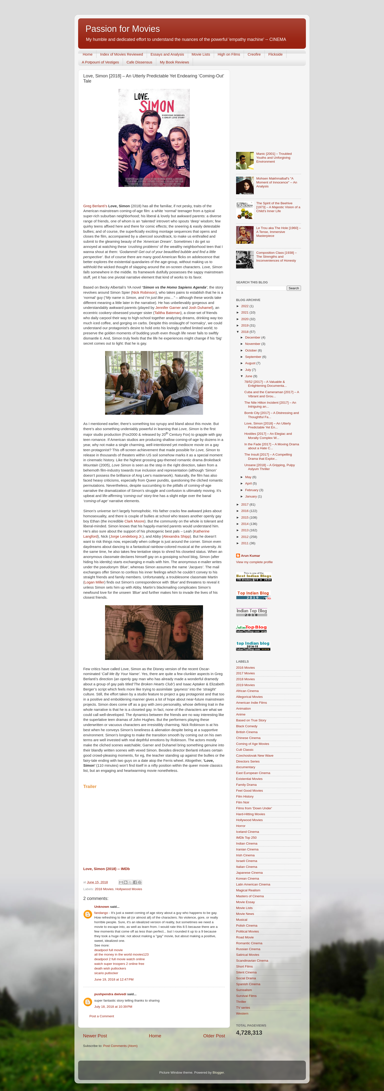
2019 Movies (245, 685)
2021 (245, 312)
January (251, 496)
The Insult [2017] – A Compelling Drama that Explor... (268, 456)
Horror (240, 826)
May (248, 477)
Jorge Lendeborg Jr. (126, 536)
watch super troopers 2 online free (119, 964)
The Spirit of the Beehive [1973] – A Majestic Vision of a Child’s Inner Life (278, 207)
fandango (101, 913)
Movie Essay (245, 902)
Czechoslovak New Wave (255, 755)
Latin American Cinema (253, 884)
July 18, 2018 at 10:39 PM (113, 1006)
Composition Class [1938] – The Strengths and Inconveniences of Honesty (276, 256)
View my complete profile (254, 562)
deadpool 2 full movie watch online (119, 959)
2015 (245, 517)
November (253, 344)
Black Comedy (246, 726)
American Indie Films (251, 702)
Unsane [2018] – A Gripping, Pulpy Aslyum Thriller (269, 467)
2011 (245, 543)
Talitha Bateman (167, 313)
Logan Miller (94, 582)
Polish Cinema (246, 925)
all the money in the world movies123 (121, 954)
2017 (245, 504)
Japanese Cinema (249, 872)
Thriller (241, 1002)
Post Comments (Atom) (120, 1046)
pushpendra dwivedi (110, 994)
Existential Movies (249, 779)
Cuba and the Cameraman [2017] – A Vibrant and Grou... (271, 394)
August (250, 363)
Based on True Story (251, 720)
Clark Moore (134, 521)
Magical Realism (248, 890)
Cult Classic (244, 750)
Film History (244, 796)
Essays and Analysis (167, 54)
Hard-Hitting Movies (250, 814)
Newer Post (95, 1035)
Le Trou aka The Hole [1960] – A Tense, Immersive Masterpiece (278, 232)
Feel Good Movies (249, 790)
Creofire (254, 54)
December (253, 337)
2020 (245, 319)
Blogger (218, 1072)
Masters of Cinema (250, 896)
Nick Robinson (144, 292)
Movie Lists (201, 54)
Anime (240, 714)
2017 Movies (245, 673)
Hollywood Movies (128, 889)
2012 (245, 537)
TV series (243, 1007)
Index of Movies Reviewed (121, 54)
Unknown (101, 907)
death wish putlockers (110, 968)
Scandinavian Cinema (252, 960)
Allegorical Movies (249, 697)
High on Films (229, 54)
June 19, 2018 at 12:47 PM (113, 979)
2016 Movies (245, 667)
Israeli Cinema (246, 861)
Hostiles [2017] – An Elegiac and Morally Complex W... (268, 435)
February (252, 490)
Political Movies (247, 931)
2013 (245, 530)
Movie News (245, 914)
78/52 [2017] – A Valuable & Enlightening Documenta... (265, 384)
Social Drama (246, 978)
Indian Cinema (246, 843)
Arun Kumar (250, 556)
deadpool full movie (108, 950)
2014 (245, 524)
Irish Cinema (245, 855)
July (248, 370)
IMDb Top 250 (246, 837)
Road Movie (245, 937)
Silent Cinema (246, 972)
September (253, 357)
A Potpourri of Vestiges (100, 62)
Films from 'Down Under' (254, 808)
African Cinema (247, 691)
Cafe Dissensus (139, 62)
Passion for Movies (122, 29)
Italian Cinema (246, 867)
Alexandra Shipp (176, 536)
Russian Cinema (248, 949)
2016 (245, 511)
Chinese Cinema (248, 738)
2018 (245, 332)
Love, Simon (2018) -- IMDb (106, 869)
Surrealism (244, 990)
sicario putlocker (106, 973)
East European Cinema (253, 773)
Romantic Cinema (249, 943)
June (249, 376)
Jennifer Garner (168, 308)
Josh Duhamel (200, 308)
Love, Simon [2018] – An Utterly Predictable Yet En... (267, 425)
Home (88, 54)
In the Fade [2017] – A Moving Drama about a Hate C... (271, 446)
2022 (245, 306)
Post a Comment (101, 1016)
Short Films (244, 966)
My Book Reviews (174, 62)
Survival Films (246, 996)
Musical (241, 919)
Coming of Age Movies (252, 744)
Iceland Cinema (247, 832)
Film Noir (242, 802)
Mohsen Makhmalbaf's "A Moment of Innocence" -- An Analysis (276, 182)
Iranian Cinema (247, 849)
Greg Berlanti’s (95, 206)
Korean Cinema (247, 878)
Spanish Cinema (248, 984)
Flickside (275, 54)
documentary (245, 767)
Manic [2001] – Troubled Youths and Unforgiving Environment (274, 157)
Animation (243, 708)
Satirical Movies (247, 955)
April (249, 483)
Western (242, 1013)
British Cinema (247, 732)
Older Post (214, 1035)
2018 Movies (104, 889)
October (251, 350)
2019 (245, 325)
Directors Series (248, 761)
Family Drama (246, 785)
